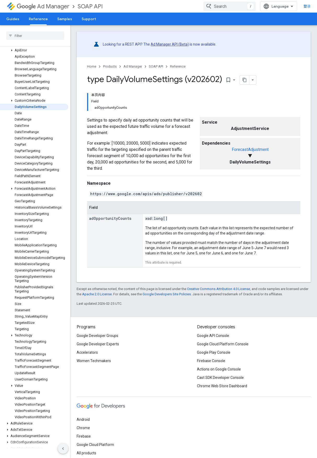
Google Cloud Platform (95, 445)
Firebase (84, 436)
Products (110, 66)
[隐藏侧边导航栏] (63, 448)
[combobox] (229, 6)
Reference (177, 66)
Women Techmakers (94, 361)
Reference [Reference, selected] (38, 19)
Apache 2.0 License (97, 294)
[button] (34, 50)
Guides (12, 19)
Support (89, 19)
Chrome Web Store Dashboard (222, 386)
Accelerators (87, 352)
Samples (64, 19)
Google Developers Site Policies (167, 294)
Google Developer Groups (97, 336)
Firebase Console (211, 361)
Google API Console (213, 336)
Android (83, 419)
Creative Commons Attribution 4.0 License (218, 289)
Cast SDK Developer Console (220, 377)
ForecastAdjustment (250, 149)
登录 (307, 6)
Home (91, 66)
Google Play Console (213, 352)
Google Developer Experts (98, 344)
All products (86, 453)
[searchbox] (35, 35)
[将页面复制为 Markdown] (244, 79)
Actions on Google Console (219, 369)
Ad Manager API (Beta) (170, 44)
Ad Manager (43, 6)
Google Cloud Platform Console (222, 344)
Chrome (83, 428)
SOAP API (90, 6)
